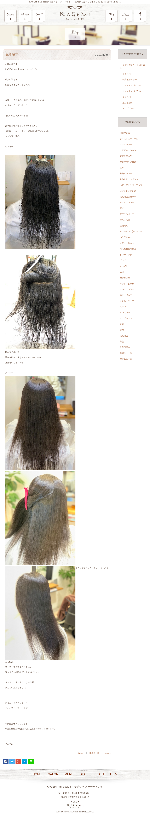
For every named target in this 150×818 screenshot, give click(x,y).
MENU (69, 774)
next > (108, 753)
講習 (122, 330)
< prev (80, 753)
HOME (37, 774)
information (125, 278)
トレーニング (126, 254)
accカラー (124, 266)
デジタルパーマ (127, 214)
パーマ (123, 307)
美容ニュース (126, 353)
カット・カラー (127, 202)
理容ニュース (126, 359)
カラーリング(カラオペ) (131, 231)
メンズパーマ (128, 108)
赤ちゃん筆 (125, 220)
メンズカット (126, 312)
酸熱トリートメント (129, 179)
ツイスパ (126, 74)
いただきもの (126, 237)
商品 (122, 341)
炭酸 (122, 324)
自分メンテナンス (128, 191)
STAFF (84, 774)
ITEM (113, 774)
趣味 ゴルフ (126, 295)
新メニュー (125, 208)
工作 (122, 168)
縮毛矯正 (124, 336)
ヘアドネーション (128, 150)
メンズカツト (126, 318)
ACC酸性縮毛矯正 (128, 249)
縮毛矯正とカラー (128, 197)
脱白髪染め (127, 103)
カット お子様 (127, 283)
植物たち (124, 225)
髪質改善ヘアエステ (129, 162)
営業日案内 (125, 347)
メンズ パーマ (127, 301)
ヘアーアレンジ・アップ (131, 185)
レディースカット (128, 243)
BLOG (99, 774)
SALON (53, 774)
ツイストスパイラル (131, 85)
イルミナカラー (127, 289)
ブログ (123, 260)
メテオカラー (126, 144)
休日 (122, 272)
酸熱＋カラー (126, 173)
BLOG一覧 (94, 753)
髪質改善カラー (129, 79)
